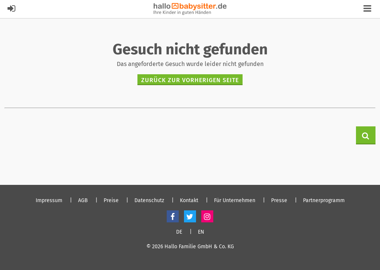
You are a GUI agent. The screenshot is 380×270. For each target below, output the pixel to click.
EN (201, 232)
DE (179, 232)
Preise (111, 201)
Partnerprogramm (324, 201)
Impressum (49, 201)
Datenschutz (149, 201)
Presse (279, 201)
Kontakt (189, 201)
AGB (83, 201)
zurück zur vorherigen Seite (190, 80)
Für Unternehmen (234, 201)
